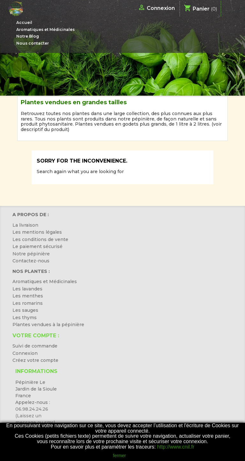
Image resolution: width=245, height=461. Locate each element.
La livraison (25, 225)
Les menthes (27, 296)
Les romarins (27, 303)
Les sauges (25, 310)
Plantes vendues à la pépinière (48, 324)
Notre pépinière (31, 254)
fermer (119, 455)
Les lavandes (27, 289)
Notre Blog (27, 36)
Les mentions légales (37, 232)
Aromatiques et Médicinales (45, 29)
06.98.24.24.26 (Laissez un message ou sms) (35, 415)
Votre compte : (35, 336)
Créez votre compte (35, 360)
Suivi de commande (34, 346)
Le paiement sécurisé (37, 246)
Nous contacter (32, 43)
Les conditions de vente (40, 239)
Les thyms (24, 317)
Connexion (25, 353)
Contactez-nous (30, 261)
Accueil (24, 22)
